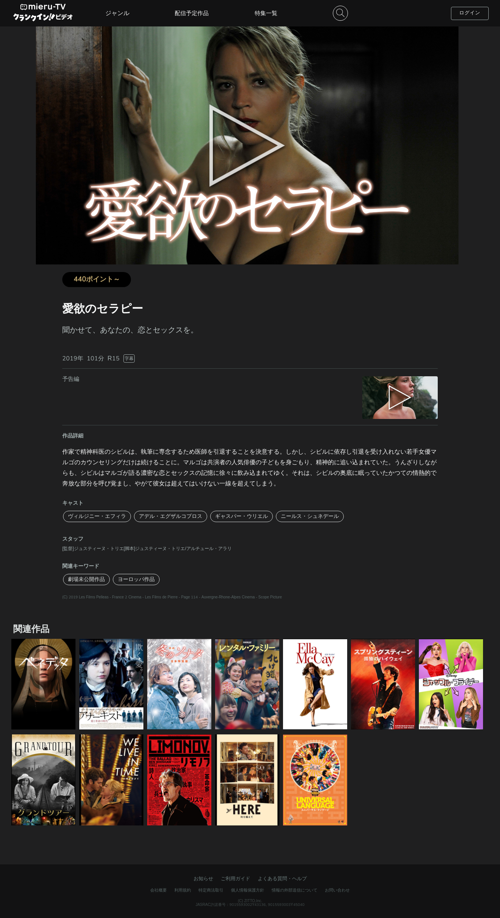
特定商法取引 (210, 890)
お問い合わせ (337, 890)
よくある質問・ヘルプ (282, 878)
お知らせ (203, 878)
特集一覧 (266, 13)
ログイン (469, 12)
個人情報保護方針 (247, 890)
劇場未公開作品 (86, 579)
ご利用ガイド (235, 878)
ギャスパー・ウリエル (241, 516)
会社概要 (158, 890)
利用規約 (182, 890)
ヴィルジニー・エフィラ (97, 516)
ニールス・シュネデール (310, 516)
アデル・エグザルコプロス (170, 516)
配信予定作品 (192, 13)
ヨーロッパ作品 (136, 579)
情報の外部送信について (294, 890)
